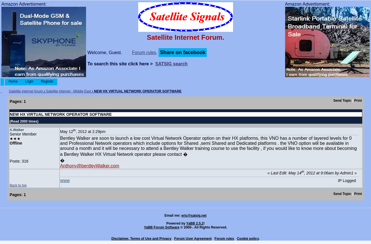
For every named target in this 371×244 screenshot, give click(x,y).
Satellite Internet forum (26, 91)
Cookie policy (248, 239)
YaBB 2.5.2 (194, 223)
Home (13, 81)
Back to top (18, 185)
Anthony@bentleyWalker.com (89, 165)
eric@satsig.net (194, 216)
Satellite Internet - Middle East (68, 91)
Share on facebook (182, 52)
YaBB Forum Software (161, 227)
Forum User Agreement (193, 239)
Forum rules (144, 52)
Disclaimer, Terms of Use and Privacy (141, 239)
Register (47, 81)
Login (29, 81)
